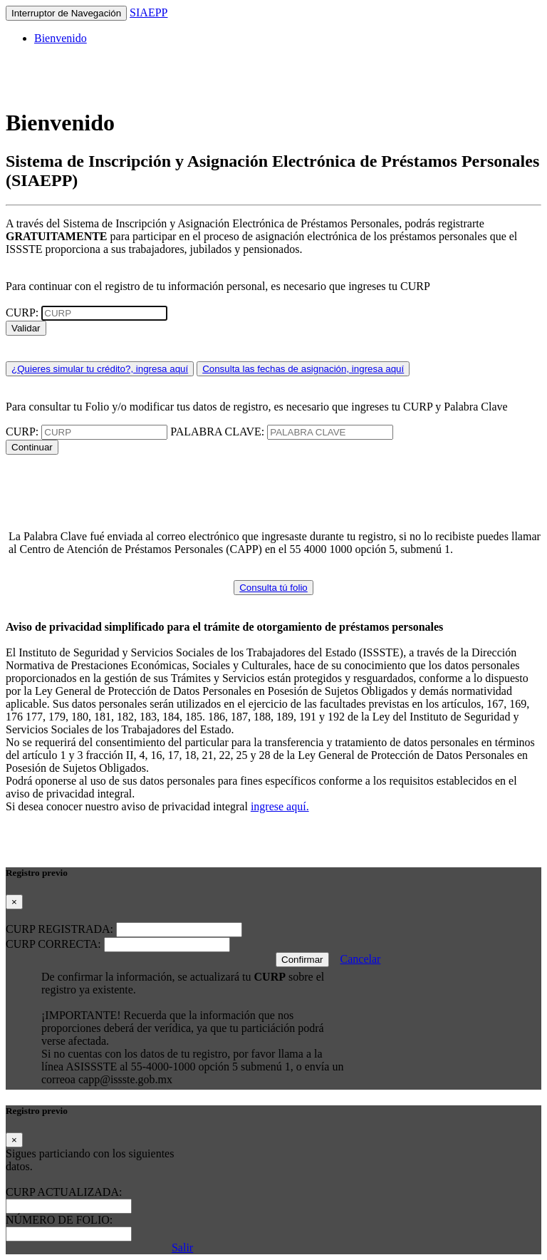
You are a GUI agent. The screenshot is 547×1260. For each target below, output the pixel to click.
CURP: (23, 312)
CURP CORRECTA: (55, 944)
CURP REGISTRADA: (61, 929)
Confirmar (302, 959)
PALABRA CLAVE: (218, 431)
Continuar (32, 447)
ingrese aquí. (280, 806)
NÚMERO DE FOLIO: (59, 1220)
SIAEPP (148, 12)
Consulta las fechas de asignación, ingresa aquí (303, 368)
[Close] (14, 901)
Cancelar (360, 959)
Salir (182, 1247)
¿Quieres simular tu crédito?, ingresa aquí (99, 368)
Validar (26, 328)
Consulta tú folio (273, 587)
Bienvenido (60, 38)
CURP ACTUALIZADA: (64, 1192)
